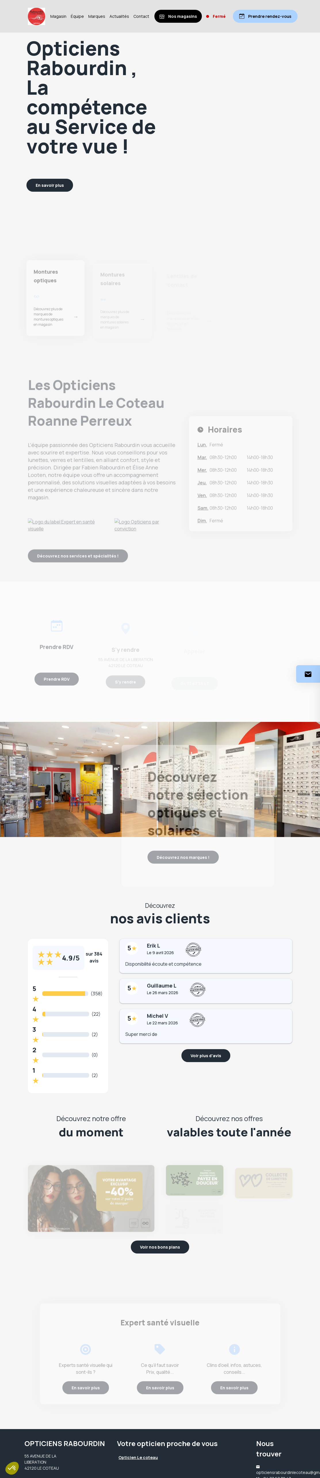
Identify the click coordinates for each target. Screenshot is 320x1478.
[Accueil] (36, 16)
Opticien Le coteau (138, 1457)
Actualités (119, 16)
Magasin (58, 16)
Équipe (77, 16)
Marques (96, 16)
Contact (141, 16)
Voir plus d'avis (206, 1055)
